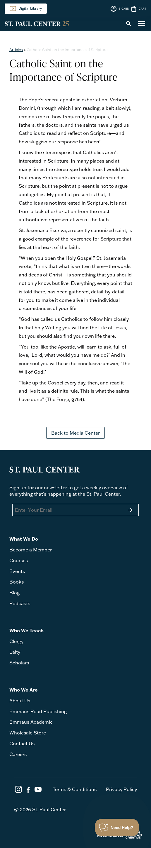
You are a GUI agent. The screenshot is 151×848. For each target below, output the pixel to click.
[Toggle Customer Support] (117, 827)
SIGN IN (119, 8)
